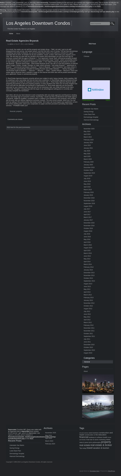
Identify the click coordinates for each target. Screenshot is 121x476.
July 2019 (87, 179)
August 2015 (88, 248)
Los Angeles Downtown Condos (38, 23)
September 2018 (89, 204)
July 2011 (87, 339)
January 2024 (88, 143)
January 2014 (88, 270)
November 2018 (89, 201)
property (19, 112)
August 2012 (88, 309)
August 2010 (88, 353)
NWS (108, 101)
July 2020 (87, 151)
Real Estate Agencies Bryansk (22, 41)
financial (12, 112)
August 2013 (88, 284)
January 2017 (88, 220)
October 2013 (88, 279)
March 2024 (88, 137)
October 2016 (88, 229)
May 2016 (87, 240)
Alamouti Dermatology (91, 120)
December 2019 (89, 168)
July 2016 (87, 234)
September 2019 (89, 173)
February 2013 (89, 298)
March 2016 (88, 245)
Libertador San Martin (91, 109)
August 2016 (88, 232)
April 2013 (87, 292)
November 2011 (89, 331)
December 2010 (89, 345)
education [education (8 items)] (102, 435)
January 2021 (88, 148)
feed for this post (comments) (18, 128)
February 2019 (89, 193)
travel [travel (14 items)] (90, 448)
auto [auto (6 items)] (90, 433)
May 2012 (87, 317)
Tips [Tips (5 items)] (80, 449)
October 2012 (88, 306)
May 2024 (87, 132)
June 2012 (87, 315)
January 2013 (88, 301)
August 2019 (88, 176)
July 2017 (87, 209)
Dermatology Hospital (91, 118)
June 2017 (87, 212)
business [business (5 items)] (95, 433)
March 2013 (88, 295)
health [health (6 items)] (105, 438)
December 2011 (89, 328)
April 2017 (87, 215)
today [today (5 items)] (84, 449)
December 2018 (89, 198)
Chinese (86, 57)
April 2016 (87, 243)
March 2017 (88, 218)
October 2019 (88, 171)
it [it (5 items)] (86, 440)
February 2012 (89, 326)
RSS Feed (92, 44)
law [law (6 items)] (88, 440)
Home (11, 34)
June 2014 (87, 256)
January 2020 (88, 165)
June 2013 (87, 287)
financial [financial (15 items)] (83, 437)
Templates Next (94, 472)
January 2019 (88, 196)
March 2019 (88, 190)
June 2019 (87, 182)
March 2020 (88, 160)
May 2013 (87, 290)
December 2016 (89, 223)
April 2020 (87, 157)
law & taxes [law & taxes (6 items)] (94, 440)
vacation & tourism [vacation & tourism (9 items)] (101, 448)
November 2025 (89, 129)
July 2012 (87, 312)
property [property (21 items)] (106, 442)
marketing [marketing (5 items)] (102, 440)
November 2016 (89, 226)
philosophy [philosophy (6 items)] (97, 443)
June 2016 (87, 237)
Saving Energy (89, 112)
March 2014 (88, 265)
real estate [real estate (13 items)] (84, 445)
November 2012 (89, 303)
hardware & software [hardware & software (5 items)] (95, 438)
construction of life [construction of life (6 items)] (91, 435)
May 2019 (87, 184)
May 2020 (87, 154)
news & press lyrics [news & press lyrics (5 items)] (85, 443)
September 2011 (89, 337)
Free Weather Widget (96, 90)
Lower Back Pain (89, 115)
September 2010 (89, 351)
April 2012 (87, 320)
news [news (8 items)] (108, 440)
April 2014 (87, 262)
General (30, 44)
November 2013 (89, 276)
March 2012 (88, 323)
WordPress (111, 472)
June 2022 (87, 146)
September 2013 (89, 281)
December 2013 (89, 273)
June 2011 (87, 342)
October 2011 (88, 334)
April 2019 (87, 187)
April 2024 (87, 135)
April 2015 (87, 251)
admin (11, 44)
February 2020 (89, 162)
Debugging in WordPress (89, 5)
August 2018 (88, 207)
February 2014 (89, 268)
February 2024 (89, 140)
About (18, 34)
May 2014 (87, 259)
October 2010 (88, 348)
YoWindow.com (88, 101)
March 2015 (88, 254)
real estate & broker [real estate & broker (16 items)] (101, 445)
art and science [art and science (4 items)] (83, 433)
